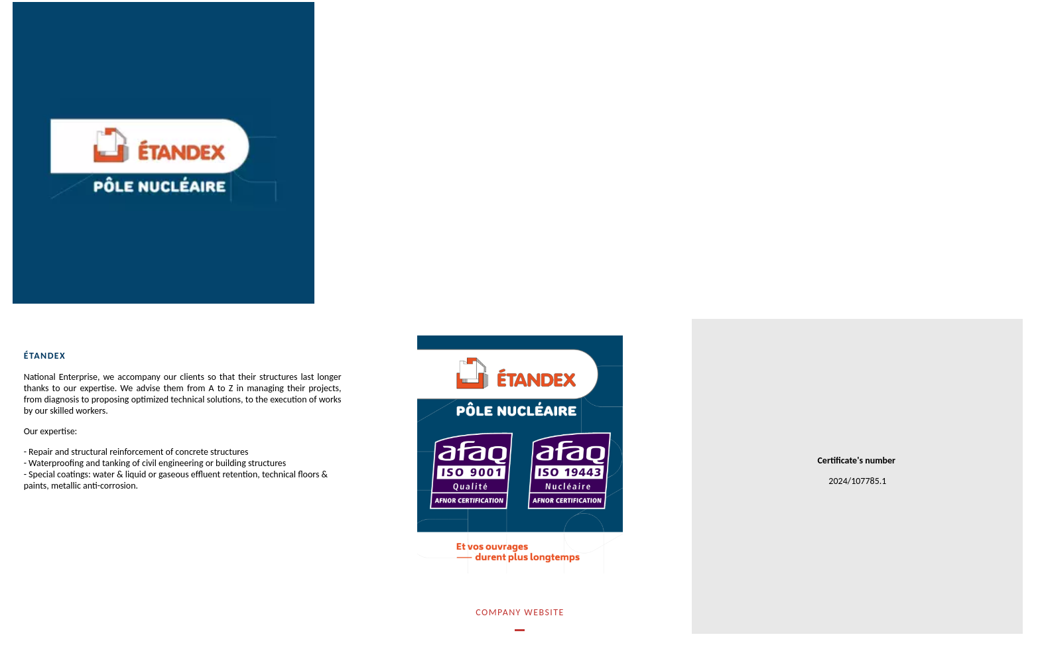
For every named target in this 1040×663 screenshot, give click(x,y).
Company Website (520, 612)
